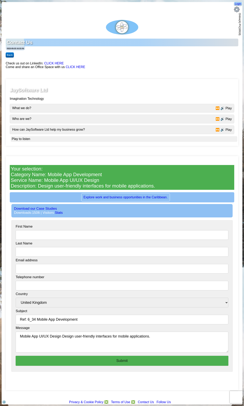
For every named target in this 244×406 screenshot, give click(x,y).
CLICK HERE (54, 63)
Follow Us (164, 402)
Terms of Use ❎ (123, 402)
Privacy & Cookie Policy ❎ (89, 402)
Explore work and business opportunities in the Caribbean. (127, 197)
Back (10, 54)
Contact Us (146, 402)
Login (238, 3)
